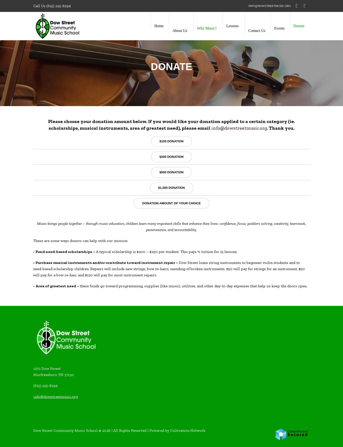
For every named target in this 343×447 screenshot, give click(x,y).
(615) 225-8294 (58, 6)
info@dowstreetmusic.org (239, 128)
